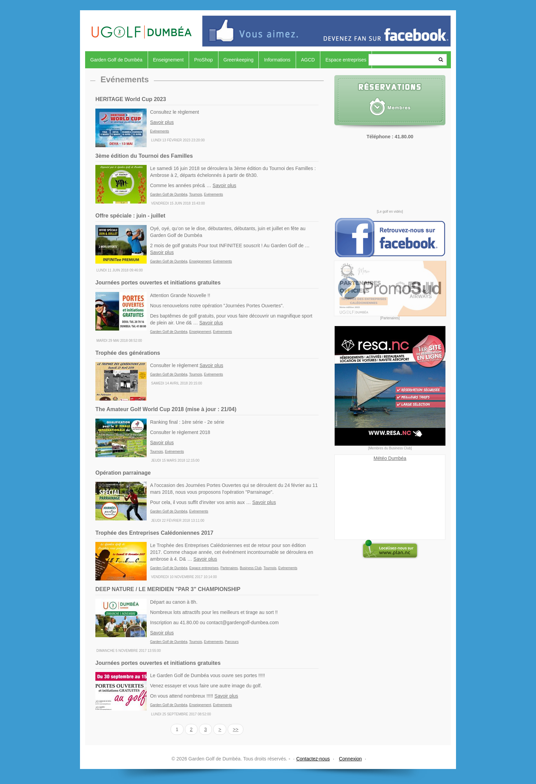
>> (235, 729)
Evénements (159, 131)
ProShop (203, 59)
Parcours (232, 642)
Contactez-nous (313, 758)
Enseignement (168, 59)
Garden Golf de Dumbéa (116, 59)
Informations (277, 59)
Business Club (251, 568)
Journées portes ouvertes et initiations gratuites (157, 282)
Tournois (195, 194)
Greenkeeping (239, 59)
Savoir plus (162, 122)
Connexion (350, 758)
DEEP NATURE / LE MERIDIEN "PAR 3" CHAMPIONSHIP (167, 589)
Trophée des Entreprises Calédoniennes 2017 (154, 533)
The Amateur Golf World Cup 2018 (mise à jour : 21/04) (166, 409)
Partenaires (229, 568)
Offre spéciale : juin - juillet (130, 216)
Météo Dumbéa (390, 458)
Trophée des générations (127, 353)
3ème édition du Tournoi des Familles (144, 156)
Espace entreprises (345, 59)
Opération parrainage (123, 473)
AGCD (308, 59)
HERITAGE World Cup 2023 (130, 99)
